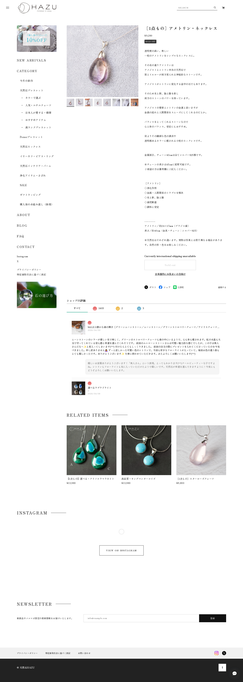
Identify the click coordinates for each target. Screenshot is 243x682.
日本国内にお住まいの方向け (170, 274)
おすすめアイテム (35, 120)
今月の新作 (26, 80)
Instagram (22, 256)
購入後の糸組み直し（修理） (37, 204)
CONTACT (26, 246)
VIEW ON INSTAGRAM (121, 550)
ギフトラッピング (30, 194)
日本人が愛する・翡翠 (38, 112)
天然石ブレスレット (31, 90)
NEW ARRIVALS (31, 60)
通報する (222, 287)
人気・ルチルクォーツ (38, 105)
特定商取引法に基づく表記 (31, 274)
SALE (23, 185)
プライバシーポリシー (29, 269)
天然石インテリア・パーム (35, 166)
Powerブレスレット (31, 137)
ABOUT (23, 214)
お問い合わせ (84, 653)
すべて (77, 308)
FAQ (20, 235)
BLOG (22, 225)
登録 (212, 618)
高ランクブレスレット (38, 127)
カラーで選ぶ (33, 97)
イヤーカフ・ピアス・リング (37, 156)
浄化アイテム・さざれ (33, 175)
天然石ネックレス (30, 146)
